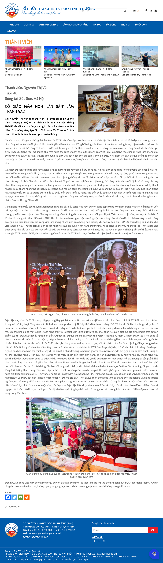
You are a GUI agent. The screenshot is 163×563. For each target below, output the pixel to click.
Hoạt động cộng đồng (55, 557)
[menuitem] (134, 10)
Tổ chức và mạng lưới (41, 554)
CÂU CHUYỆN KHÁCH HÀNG (75, 24)
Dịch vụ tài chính (33, 557)
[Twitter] (14, 497)
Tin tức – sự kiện (33, 559)
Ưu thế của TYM (77, 557)
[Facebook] (8, 497)
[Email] (20, 497)
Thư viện (125, 24)
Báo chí (19, 559)
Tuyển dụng (141, 24)
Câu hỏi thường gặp (107, 554)
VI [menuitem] (138, 10)
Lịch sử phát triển (63, 554)
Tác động (111, 24)
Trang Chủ (13, 24)
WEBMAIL (97, 537)
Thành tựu (79, 554)
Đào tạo (12, 31)
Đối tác (91, 554)
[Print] (27, 497)
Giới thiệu (29, 24)
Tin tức (97, 24)
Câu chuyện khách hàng (124, 557)
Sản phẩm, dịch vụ (48, 24)
